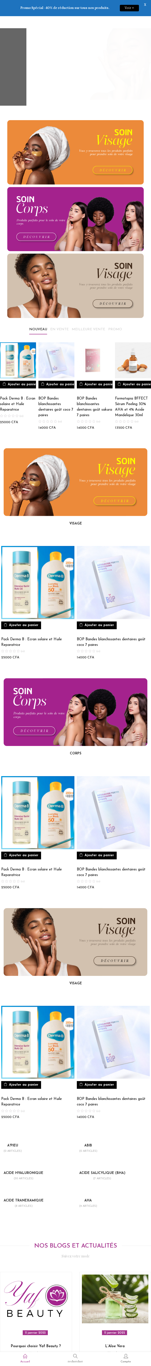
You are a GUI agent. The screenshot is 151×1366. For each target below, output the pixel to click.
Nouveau (38, 315)
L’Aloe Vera (115, 1332)
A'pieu (13, 1134)
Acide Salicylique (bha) (102, 1162)
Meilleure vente (88, 315)
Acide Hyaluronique (23, 1162)
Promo (115, 315)
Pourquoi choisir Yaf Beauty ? (36, 1332)
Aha (88, 1189)
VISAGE (75, 509)
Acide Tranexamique (23, 1189)
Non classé (36, 1339)
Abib (88, 1134)
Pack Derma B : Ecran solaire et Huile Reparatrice (17, 390)
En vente (59, 315)
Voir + (129, 8)
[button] (20, 370)
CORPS (75, 739)
